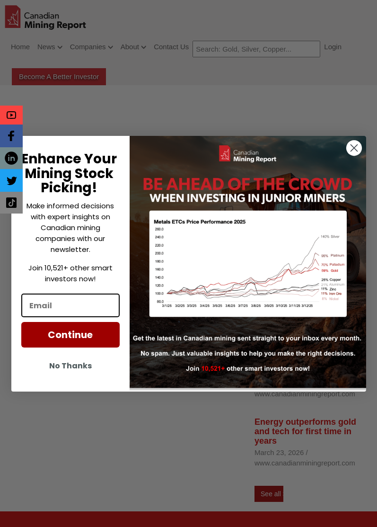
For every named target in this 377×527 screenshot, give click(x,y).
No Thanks (70, 365)
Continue (70, 334)
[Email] (70, 305)
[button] (11, 115)
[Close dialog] (354, 148)
